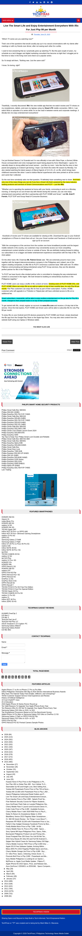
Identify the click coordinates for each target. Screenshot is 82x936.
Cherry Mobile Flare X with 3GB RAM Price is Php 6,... (26, 812)
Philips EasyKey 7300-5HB (12, 451)
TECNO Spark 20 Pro (10, 591)
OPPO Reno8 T (8, 585)
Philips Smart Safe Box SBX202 (14, 426)
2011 (6, 889)
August (9, 774)
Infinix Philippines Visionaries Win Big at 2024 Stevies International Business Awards (34, 692)
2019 (6, 752)
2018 (6, 754)
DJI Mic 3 (5, 618)
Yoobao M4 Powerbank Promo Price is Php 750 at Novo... (28, 789)
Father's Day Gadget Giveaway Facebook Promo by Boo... (28, 824)
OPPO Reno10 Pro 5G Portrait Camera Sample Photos (22, 722)
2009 (6, 894)
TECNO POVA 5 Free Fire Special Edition (17, 589)
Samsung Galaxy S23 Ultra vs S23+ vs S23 (18, 718)
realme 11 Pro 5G (8, 595)
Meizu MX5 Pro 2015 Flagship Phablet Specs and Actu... (27, 849)
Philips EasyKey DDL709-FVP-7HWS (16, 468)
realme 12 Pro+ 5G (9, 560)
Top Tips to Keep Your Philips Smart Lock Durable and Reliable (25, 437)
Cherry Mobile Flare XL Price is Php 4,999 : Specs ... (26, 829)
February (10, 876)
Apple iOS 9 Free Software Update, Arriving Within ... (26, 846)
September (10, 772)
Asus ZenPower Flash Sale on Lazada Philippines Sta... (27, 804)
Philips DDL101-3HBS (10, 455)
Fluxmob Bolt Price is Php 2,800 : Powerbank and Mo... (27, 856)
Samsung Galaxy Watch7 (11, 626)
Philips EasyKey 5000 (10, 435)
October (9, 769)
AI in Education (7, 702)
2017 (6, 757)
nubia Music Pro (8, 521)
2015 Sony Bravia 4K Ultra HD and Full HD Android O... (27, 839)
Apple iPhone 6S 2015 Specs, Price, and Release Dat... (27, 864)
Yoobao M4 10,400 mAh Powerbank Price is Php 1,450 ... (27, 792)
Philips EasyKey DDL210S (12, 462)
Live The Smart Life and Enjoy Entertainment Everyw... (26, 797)
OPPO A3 (5, 538)
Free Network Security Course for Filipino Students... (26, 802)
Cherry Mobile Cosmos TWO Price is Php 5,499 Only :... (27, 844)
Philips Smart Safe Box (10, 447)
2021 (6, 747)
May (8, 869)
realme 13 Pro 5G (8, 536)
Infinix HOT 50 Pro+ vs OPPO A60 (15, 531)
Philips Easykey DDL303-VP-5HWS (15, 453)
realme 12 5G (7, 556)
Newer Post (7, 342)
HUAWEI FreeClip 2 (9, 613)
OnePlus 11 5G (7, 579)
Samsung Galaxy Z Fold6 (11, 540)
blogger (76, 350)
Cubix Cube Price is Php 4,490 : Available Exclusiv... (25, 809)
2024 (6, 739)
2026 (6, 735)
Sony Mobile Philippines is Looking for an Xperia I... (25, 859)
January (9, 879)
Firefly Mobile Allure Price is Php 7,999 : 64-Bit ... (24, 826)
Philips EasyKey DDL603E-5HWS (14, 457)
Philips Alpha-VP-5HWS (11, 466)
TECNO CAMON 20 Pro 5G (12, 593)
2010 (6, 891)
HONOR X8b (6, 564)
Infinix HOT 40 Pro (9, 599)
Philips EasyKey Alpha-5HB (12, 443)
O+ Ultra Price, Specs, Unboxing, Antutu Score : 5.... (25, 854)
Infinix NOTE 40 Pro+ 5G (11, 550)
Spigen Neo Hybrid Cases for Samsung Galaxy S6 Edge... (28, 841)
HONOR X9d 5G (8, 517)
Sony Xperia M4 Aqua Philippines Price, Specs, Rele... (26, 831)
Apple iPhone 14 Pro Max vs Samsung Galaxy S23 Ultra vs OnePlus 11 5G (30, 714)
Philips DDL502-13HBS (10, 412)
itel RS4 (5, 552)
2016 (6, 759)
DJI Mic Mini (6, 630)
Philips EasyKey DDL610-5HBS (14, 422)
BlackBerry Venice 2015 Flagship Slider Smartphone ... (27, 817)
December (10, 764)
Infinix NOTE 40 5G (9, 548)
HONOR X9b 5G (8, 569)
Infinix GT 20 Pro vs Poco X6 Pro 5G (15, 544)
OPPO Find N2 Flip (9, 720)
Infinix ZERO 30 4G (9, 601)
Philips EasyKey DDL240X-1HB (14, 429)
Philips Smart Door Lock (11, 449)
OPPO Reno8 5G (8, 583)
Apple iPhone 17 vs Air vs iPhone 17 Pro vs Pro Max (21, 690)
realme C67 (6, 571)
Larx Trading (6, 470)
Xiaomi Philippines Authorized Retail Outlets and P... (25, 794)
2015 (6, 762)
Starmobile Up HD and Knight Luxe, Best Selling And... (26, 787)
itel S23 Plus (6, 558)
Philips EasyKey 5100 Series (12, 459)
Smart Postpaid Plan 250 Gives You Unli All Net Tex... (26, 836)
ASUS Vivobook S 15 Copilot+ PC (14, 624)
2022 (6, 744)
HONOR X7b (6, 562)
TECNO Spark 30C (9, 529)
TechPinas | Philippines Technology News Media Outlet (48, 933)
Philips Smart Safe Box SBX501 (14, 410)
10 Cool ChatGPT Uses (10, 700)
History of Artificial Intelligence (13, 698)
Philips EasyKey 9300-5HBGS (13, 464)
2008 (6, 896)
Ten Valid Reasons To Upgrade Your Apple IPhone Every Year (25, 706)
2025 (6, 737)
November (10, 767)
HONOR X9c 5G (8, 527)
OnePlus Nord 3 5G (9, 581)
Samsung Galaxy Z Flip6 (11, 542)
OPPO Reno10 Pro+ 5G (11, 575)
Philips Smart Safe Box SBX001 (14, 441)
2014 (6, 881)
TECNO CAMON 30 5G (11, 554)
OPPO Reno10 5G (9, 577)
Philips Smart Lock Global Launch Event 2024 (19, 431)
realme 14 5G (7, 525)
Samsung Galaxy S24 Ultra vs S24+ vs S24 (18, 710)
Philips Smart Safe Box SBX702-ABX (16, 439)
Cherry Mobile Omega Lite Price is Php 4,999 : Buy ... (26, 851)
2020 (6, 749)
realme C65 (6, 546)
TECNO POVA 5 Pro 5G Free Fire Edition (17, 587)
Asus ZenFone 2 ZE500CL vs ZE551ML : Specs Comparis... (28, 866)
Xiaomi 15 (5, 519)
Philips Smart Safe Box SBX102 (14, 416)
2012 (6, 886)
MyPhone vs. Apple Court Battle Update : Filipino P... (26, 861)
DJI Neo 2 (5, 615)
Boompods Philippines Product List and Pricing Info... (26, 834)
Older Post (75, 342)
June (8, 779)
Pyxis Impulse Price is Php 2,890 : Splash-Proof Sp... (26, 799)
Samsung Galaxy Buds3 (11, 628)
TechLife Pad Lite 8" (9, 620)
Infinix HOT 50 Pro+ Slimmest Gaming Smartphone (21, 533)
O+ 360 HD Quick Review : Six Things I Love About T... (26, 819)
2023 (6, 742)
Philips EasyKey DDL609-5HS (13, 433)
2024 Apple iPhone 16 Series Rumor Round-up (19, 704)
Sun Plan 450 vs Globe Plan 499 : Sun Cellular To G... (26, 784)
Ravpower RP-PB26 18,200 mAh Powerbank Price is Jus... (28, 821)
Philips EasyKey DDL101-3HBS (14, 424)
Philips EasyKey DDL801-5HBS (14, 418)
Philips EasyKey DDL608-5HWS (14, 445)
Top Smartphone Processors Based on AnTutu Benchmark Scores (27, 712)
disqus (69, 350)
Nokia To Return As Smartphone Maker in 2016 (24, 814)
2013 (6, 884)
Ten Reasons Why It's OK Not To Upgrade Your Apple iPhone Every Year (29, 708)
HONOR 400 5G (8, 523)
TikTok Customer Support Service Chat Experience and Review (26, 696)
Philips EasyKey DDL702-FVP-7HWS (16, 414)
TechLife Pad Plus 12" (10, 622)
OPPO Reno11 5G (9, 566)
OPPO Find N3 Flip (9, 573)
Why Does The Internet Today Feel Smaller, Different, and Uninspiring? (28, 694)
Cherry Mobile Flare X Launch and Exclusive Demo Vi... (27, 807)
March (9, 874)
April (8, 871)
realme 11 (5, 597)
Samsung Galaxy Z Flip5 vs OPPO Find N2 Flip (20, 716)
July (8, 777)
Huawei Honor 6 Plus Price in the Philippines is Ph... (25, 782)
